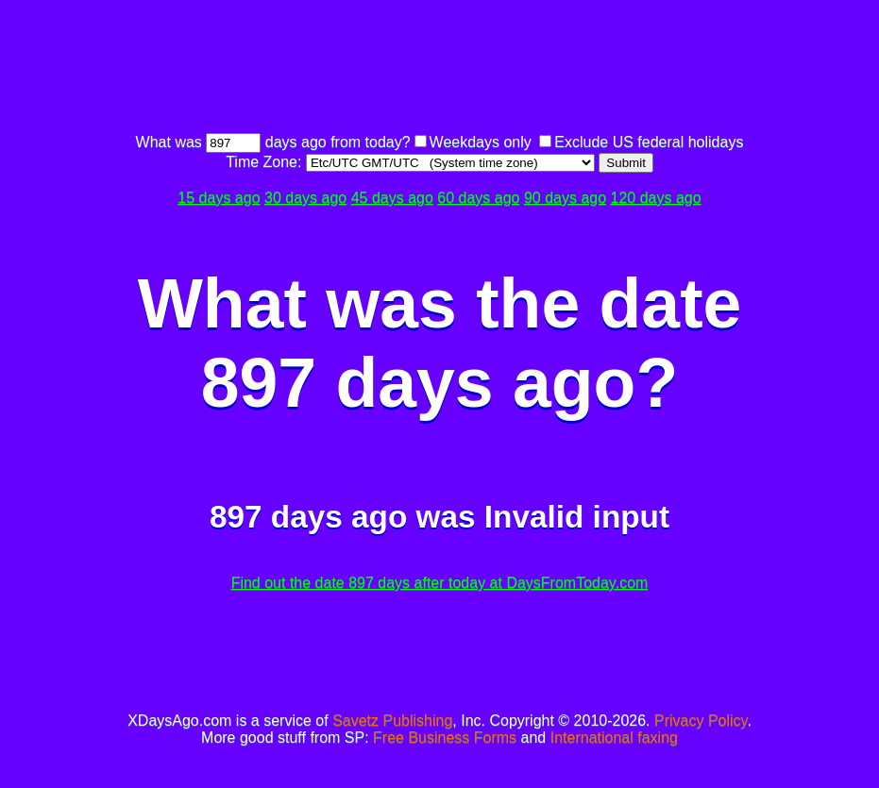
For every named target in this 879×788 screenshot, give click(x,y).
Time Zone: (266, 162)
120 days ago (656, 198)
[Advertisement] (440, 68)
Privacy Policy (700, 721)
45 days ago (392, 198)
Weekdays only (481, 142)
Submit (625, 163)
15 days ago (218, 198)
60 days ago (478, 198)
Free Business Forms (444, 737)
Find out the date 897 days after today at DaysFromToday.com (440, 583)
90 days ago (565, 198)
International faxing (614, 737)
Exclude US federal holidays (648, 142)
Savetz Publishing (392, 721)
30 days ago (305, 198)
